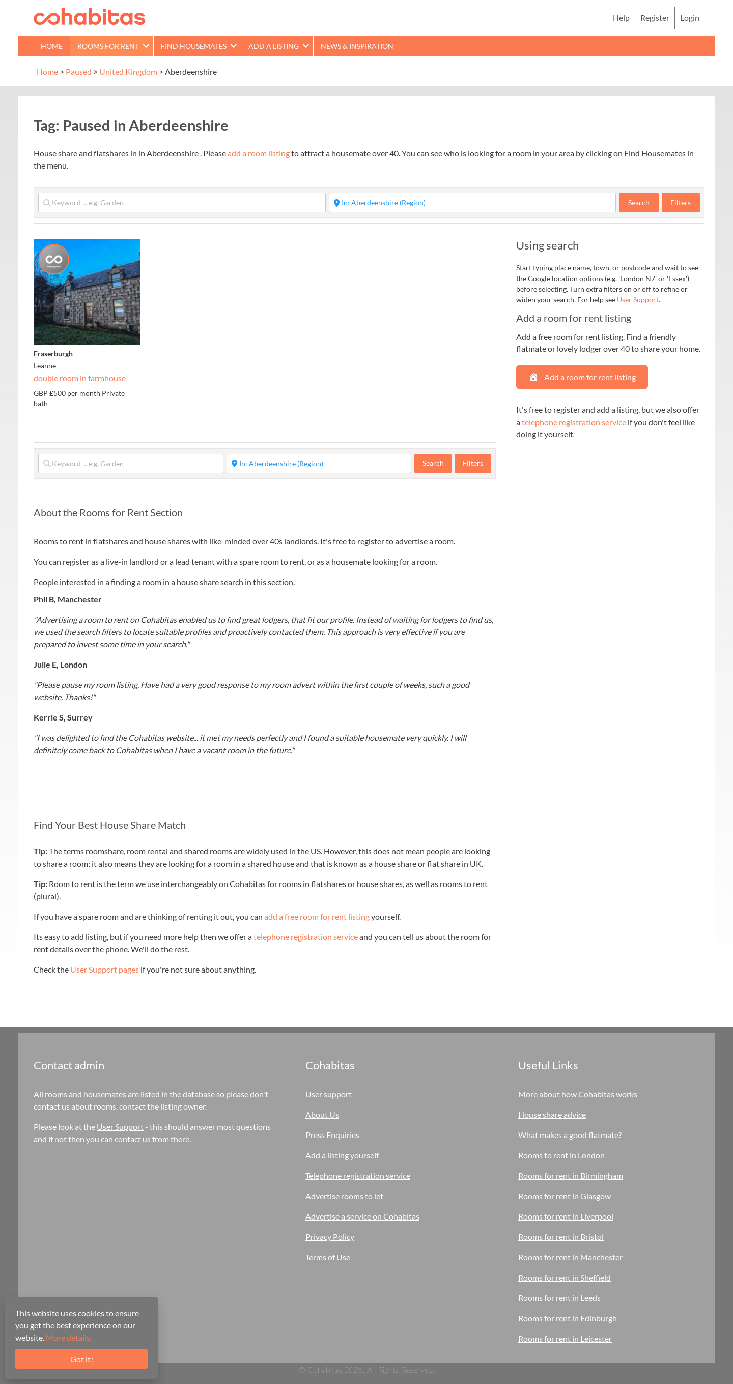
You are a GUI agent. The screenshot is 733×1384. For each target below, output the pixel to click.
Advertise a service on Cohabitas (362, 1216)
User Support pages (104, 969)
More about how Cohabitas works (577, 1094)
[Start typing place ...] (472, 202)
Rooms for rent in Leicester (565, 1338)
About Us (322, 1114)
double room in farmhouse (80, 378)
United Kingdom (128, 71)
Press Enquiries (332, 1135)
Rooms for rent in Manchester (570, 1257)
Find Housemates (194, 46)
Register (654, 17)
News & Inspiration (357, 46)
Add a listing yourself (342, 1155)
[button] (146, 46)
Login (689, 17)
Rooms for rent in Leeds (559, 1298)
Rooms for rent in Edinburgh (567, 1318)
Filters (680, 202)
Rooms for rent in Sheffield (564, 1277)
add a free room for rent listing (317, 916)
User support (328, 1094)
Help (621, 17)
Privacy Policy (329, 1236)
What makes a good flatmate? (570, 1135)
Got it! (81, 1359)
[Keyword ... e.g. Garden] (182, 202)
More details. (69, 1337)
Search (643, 202)
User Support (638, 299)
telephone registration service (305, 937)
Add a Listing (273, 46)
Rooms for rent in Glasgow (564, 1196)
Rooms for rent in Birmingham (570, 1175)
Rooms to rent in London (561, 1155)
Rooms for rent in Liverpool (565, 1216)
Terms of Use (327, 1257)
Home (52, 46)
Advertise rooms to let (344, 1196)
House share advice (552, 1114)
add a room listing (259, 153)
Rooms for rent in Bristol (561, 1236)
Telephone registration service (357, 1175)
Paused (79, 71)
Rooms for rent (108, 46)
